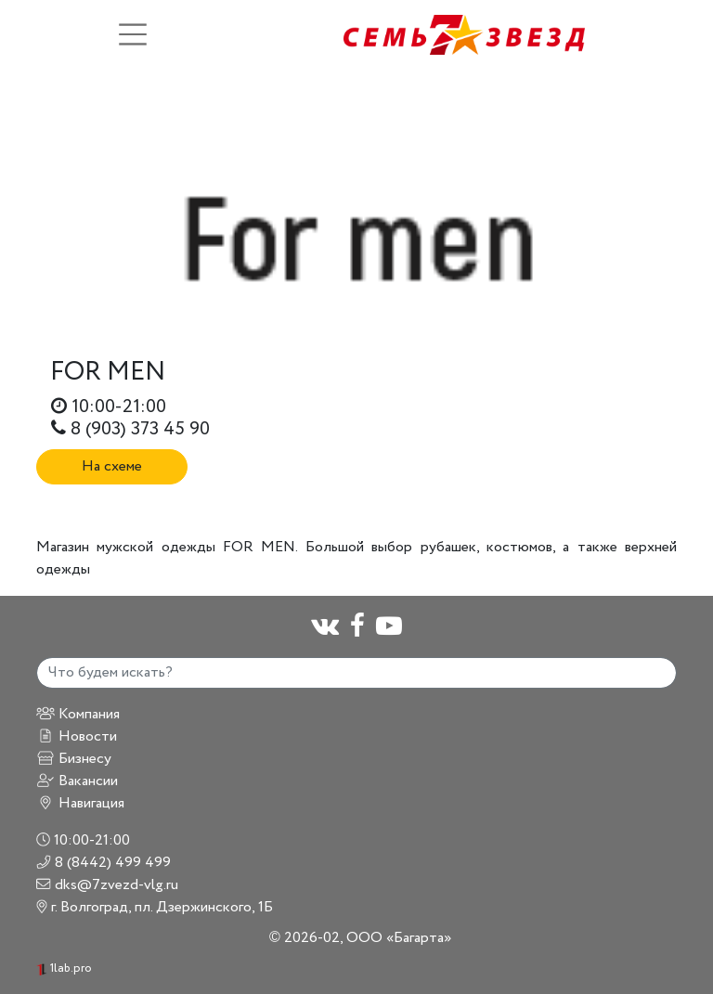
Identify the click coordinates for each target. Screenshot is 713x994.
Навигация (80, 803)
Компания (78, 714)
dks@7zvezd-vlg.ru (107, 885)
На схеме (112, 466)
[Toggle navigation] (133, 34)
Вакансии (77, 781)
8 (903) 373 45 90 (130, 429)
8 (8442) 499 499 (103, 862)
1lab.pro (64, 968)
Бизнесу (73, 758)
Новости (76, 736)
